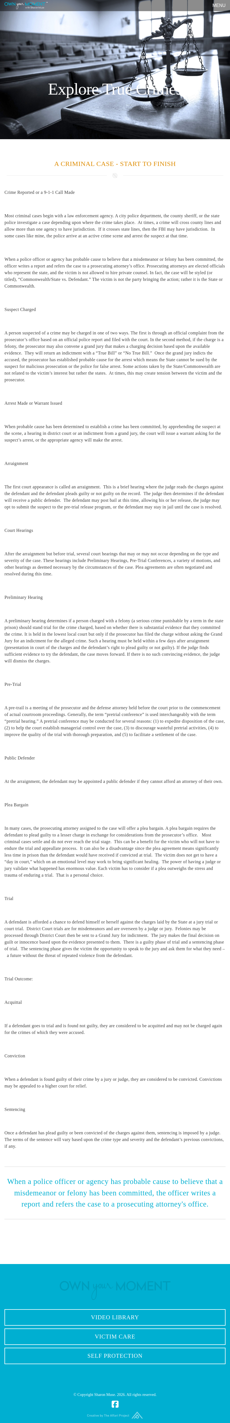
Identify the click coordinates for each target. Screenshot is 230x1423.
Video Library (115, 1317)
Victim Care (115, 1336)
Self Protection (115, 1355)
